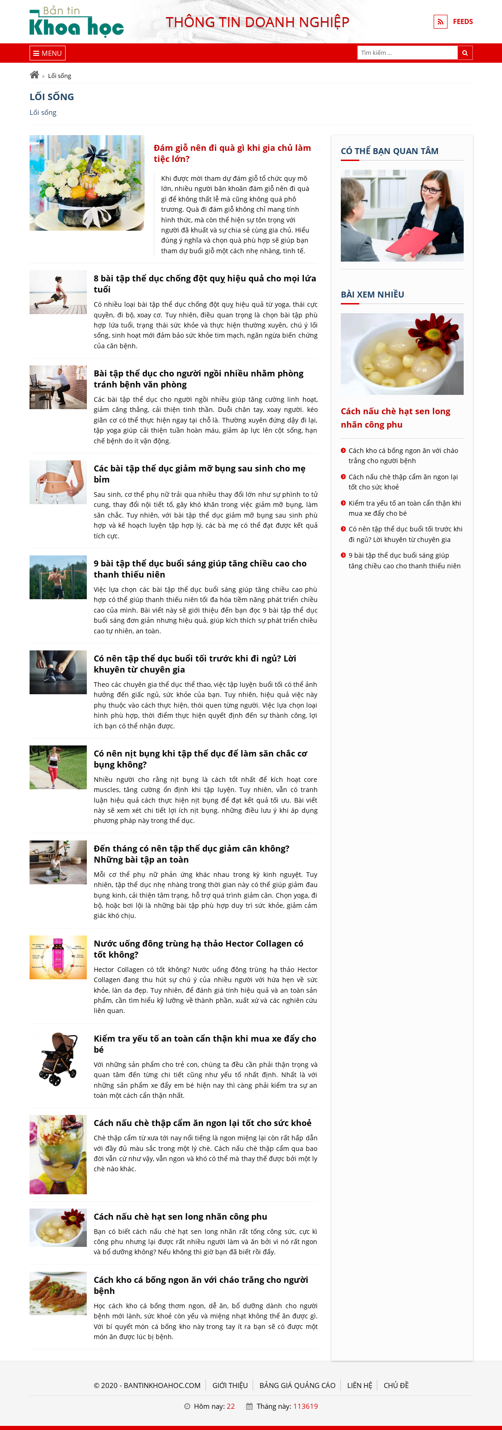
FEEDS (463, 21)
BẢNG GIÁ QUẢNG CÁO (298, 1385)
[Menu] (48, 53)
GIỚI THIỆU (230, 1385)
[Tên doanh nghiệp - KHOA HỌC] (402, 258)
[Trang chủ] (34, 75)
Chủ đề (396, 1385)
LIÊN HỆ (359, 1385)
